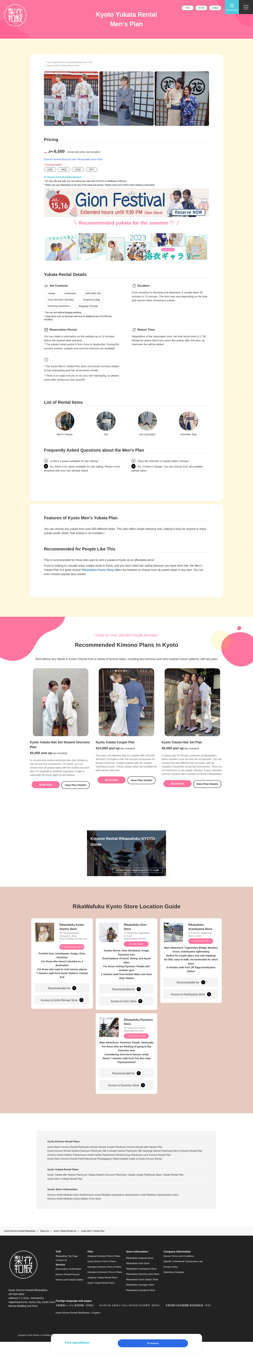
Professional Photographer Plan (145, 1168)
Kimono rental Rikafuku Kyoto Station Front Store (74, 1211)
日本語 (215, 8)
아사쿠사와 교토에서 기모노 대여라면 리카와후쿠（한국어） (130, 1318)
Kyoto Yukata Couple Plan (115, 750)
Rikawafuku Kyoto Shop (98, 569)
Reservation (232, 7)
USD (50, 169)
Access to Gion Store (126, 1009)
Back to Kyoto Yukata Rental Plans (63, 65)
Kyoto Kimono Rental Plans (63, 1150)
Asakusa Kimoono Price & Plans (103, 1269)
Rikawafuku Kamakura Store (140, 1303)
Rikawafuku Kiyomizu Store (138, 1030)
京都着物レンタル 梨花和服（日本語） (75, 1318)
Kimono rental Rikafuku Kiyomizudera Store (165, 1208)
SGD (78, 169)
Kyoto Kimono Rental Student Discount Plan (71, 1160)
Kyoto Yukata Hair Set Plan (182, 750)
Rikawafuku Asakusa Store (139, 1271)
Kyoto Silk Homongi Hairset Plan (159, 1160)
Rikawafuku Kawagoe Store (140, 1298)
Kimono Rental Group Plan (173, 1164)
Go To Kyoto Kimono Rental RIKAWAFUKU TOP (69, 62)
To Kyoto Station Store (72, 954)
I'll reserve (152, 1343)
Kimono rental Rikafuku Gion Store (66, 1208)
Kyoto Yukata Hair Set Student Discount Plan (60, 752)
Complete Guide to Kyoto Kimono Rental (69, 1172)
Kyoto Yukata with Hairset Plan (64, 1188)
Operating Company (174, 1285)
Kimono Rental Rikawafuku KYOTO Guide (136, 876)
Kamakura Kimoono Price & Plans (104, 1285)
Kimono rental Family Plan (139, 1164)
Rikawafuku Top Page (67, 1269)
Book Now (45, 791)
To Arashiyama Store (201, 948)
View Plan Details (75, 792)
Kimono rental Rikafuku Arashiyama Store (113, 1208)
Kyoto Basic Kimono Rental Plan (65, 1156)
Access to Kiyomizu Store (126, 1094)
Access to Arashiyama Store (191, 1002)
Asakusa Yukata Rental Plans (102, 1290)
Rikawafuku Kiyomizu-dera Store (142, 1287)
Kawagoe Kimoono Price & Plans (104, 1280)
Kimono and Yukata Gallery (69, 1293)
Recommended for (62, 996)
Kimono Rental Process (68, 1287)
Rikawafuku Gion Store (135, 934)
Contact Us (61, 1273)
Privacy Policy (171, 1280)
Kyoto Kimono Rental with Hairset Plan (152, 1156)
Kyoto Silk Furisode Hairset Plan (118, 1160)
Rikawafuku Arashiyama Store (200, 934)
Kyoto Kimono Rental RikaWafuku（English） (79, 1326)
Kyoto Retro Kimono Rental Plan (105, 1168)
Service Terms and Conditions (179, 1269)
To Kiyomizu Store (137, 1044)
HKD (64, 169)
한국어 (201, 8)
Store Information (137, 1264)
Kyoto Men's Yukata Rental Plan (64, 1192)
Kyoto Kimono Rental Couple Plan (106, 1156)
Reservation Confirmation (69, 1282)
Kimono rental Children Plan (104, 1164)
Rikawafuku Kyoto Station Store (71, 934)
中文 (187, 8)
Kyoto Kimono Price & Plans (101, 1274)
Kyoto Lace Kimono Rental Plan (64, 1168)
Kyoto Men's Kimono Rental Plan (65, 1164)
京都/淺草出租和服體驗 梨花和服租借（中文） (189, 1318)
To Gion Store (137, 951)
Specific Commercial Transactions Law (183, 1274)
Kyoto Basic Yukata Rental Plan (182, 1188)
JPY (91, 169)
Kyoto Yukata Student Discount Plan (106, 1188)
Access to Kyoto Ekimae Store (62, 1008)
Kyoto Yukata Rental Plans (62, 1182)
